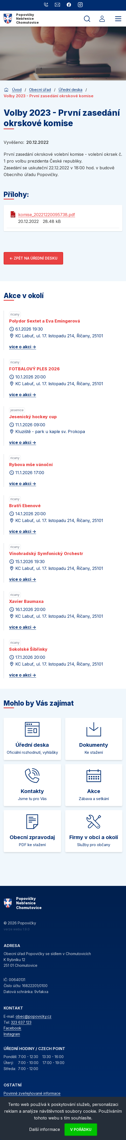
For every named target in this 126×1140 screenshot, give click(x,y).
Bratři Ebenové (25, 505)
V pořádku (80, 1129)
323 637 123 (21, 1022)
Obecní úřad (40, 89)
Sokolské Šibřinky (28, 649)
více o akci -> (22, 346)
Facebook (12, 1028)
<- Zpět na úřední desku (33, 258)
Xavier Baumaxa (26, 601)
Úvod (17, 89)
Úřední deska (70, 89)
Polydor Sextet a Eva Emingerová (44, 321)
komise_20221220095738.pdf (46, 214)
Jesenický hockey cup (33, 416)
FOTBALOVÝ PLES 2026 (34, 368)
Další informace (44, 1129)
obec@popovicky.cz (33, 1016)
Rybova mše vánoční (31, 464)
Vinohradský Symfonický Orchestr (46, 553)
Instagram (12, 1034)
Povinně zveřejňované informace (32, 1093)
